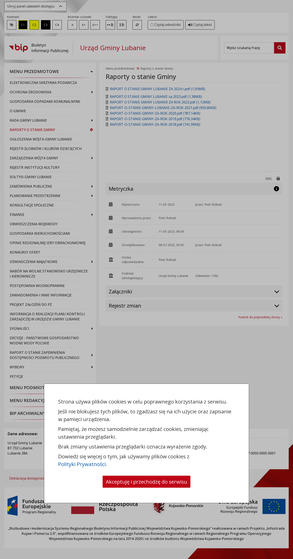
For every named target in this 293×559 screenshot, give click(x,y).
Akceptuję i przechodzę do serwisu (146, 481)
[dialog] (146, 279)
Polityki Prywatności (82, 464)
